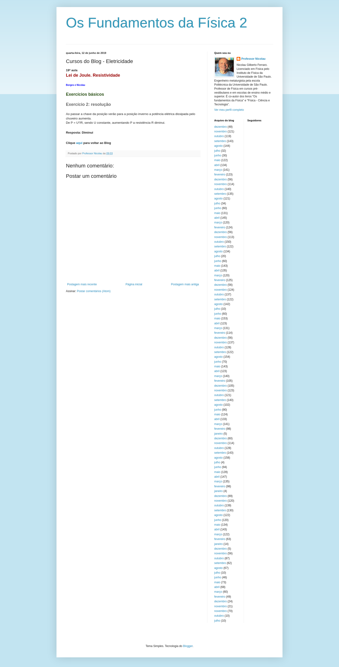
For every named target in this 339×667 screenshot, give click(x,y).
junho (217, 155)
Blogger (188, 646)
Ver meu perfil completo (229, 109)
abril (217, 165)
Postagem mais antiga (185, 284)
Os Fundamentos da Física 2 (156, 23)
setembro (220, 141)
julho (217, 150)
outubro (219, 136)
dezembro (220, 126)
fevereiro (219, 174)
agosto (218, 145)
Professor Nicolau (253, 58)
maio (217, 160)
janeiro (218, 433)
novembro (220, 131)
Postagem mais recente (82, 284)
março (218, 169)
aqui (79, 143)
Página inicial (133, 284)
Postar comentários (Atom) (94, 291)
